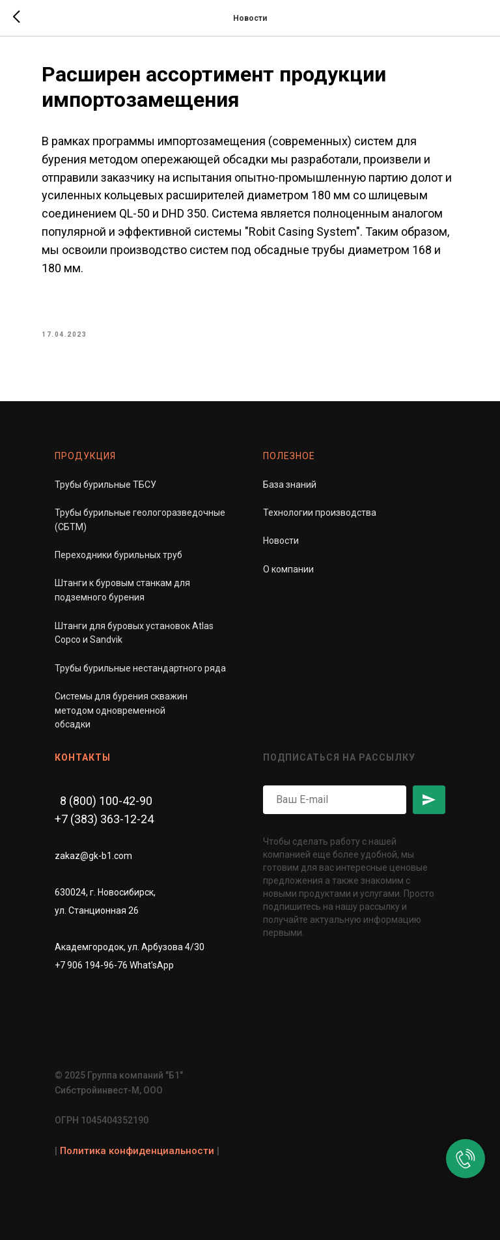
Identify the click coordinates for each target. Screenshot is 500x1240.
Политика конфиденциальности (137, 1151)
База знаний (289, 484)
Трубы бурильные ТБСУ (105, 484)
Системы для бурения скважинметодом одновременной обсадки (121, 710)
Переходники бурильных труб (118, 555)
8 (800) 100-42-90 (106, 801)
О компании (288, 569)
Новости (281, 540)
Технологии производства (319, 512)
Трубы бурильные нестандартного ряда (140, 668)
